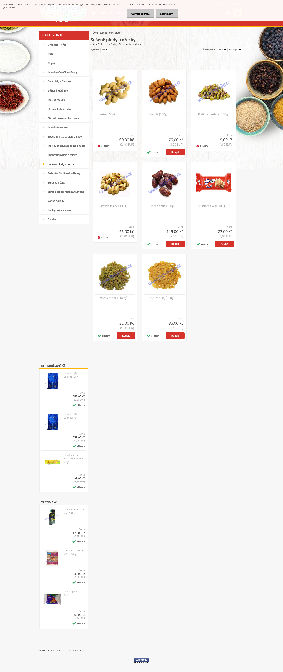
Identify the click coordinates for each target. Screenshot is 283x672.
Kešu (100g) (107, 114)
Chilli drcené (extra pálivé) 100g (73, 552)
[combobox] (222, 50)
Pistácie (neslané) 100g (213, 114)
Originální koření (57, 45)
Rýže (50, 54)
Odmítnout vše (140, 14)
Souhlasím (166, 14)
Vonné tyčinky (56, 201)
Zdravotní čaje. (56, 182)
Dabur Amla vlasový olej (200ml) (74, 511)
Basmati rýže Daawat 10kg (71, 375)
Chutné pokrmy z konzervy (63, 118)
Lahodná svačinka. (58, 127)
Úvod (95, 32)
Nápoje (52, 63)
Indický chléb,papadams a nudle (66, 146)
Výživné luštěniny (58, 91)
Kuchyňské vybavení (59, 210)
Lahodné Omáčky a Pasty (62, 72)
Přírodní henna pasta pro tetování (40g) (73, 458)
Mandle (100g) (158, 114)
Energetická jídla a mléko (62, 155)
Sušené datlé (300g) (161, 206)
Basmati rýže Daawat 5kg (70, 415)
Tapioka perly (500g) (70, 593)
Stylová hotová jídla (59, 109)
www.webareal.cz (72, 650)
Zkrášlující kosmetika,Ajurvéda (66, 192)
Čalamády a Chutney (59, 81)
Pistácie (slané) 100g (112, 206)
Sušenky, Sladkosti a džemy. (64, 173)
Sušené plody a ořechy (62, 164)
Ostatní (52, 219)
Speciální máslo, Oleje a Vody (65, 136)
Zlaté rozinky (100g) (161, 298)
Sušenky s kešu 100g (211, 206)
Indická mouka (56, 100)
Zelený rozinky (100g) (113, 298)
